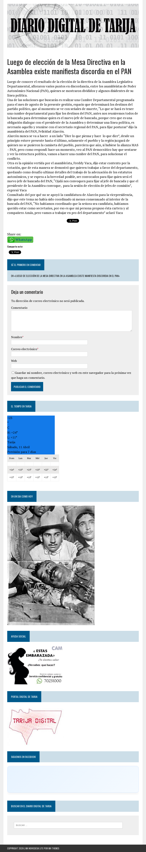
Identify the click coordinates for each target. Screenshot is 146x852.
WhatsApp (23, 239)
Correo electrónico (24, 349)
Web (14, 361)
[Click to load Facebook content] (73, 779)
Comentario (19, 308)
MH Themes (53, 848)
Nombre (16, 337)
